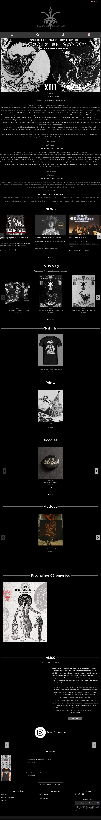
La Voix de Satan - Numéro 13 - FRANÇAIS (83, 310)
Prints (50, 382)
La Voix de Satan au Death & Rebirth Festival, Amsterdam (14, 238)
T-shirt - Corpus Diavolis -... (34, 773)
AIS (62, 148)
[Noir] (49, 487)
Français (95, 1)
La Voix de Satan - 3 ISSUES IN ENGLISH (17, 310)
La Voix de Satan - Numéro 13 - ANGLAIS (51, 310)
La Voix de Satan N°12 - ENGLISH (50, 194)
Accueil (4, 800)
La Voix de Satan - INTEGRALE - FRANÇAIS (40, 759)
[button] (48, 257)
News (12, 250)
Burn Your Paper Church (50, 425)
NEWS (51, 209)
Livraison (5, 794)
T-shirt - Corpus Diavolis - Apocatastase (50, 369)
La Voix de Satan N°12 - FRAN (49, 148)
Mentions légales (8, 797)
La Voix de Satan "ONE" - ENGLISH (50, 179)
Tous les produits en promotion (50, 784)
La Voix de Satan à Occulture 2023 (48, 237)
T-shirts (50, 328)
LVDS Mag (50, 266)
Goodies (50, 440)
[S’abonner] (98, 803)
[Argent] (51, 487)
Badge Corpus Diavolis (50, 482)
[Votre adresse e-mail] (85, 803)
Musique (50, 506)
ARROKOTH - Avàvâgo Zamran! (50, 549)
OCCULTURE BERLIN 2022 (78, 237)
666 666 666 (44, 798)
